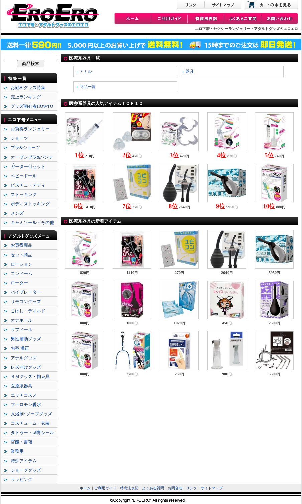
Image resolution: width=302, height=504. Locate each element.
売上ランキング (26, 96)
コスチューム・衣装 (30, 423)
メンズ (17, 213)
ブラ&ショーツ (25, 147)
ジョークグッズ (26, 470)
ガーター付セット (28, 166)
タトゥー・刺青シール (32, 432)
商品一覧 (88, 86)
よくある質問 (153, 488)
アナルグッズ (24, 357)
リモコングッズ (26, 301)
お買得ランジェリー (30, 128)
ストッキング (24, 194)
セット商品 (21, 254)
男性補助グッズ (26, 338)
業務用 (17, 451)
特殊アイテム (24, 460)
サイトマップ (212, 488)
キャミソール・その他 (32, 222)
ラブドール (21, 329)
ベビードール (24, 175)
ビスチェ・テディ (28, 185)
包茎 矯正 (20, 348)
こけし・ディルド (28, 310)
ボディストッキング (30, 203)
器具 (190, 71)
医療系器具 (21, 385)
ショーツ (19, 138)
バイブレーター (26, 292)
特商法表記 (129, 488)
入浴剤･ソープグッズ (31, 413)
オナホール (21, 320)
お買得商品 (21, 245)
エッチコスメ (24, 395)
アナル (86, 71)
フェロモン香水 (26, 404)
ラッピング (21, 479)
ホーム (85, 488)
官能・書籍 (21, 441)
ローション (21, 264)
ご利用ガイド (105, 488)
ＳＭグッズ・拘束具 (30, 376)
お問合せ (175, 488)
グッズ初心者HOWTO (32, 106)
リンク (191, 488)
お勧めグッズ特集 (28, 87)
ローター (19, 282)
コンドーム (21, 273)
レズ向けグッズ (26, 367)
